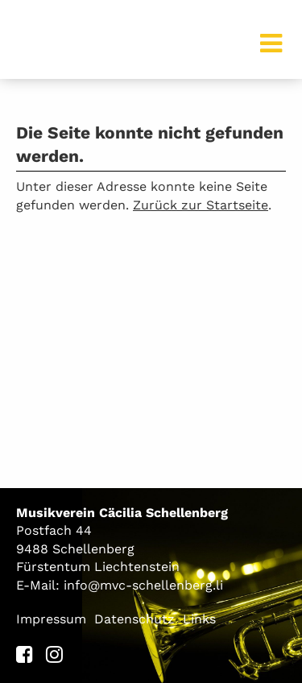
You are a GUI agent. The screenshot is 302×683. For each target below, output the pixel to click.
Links (199, 619)
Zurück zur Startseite (200, 205)
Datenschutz (134, 619)
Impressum (51, 619)
